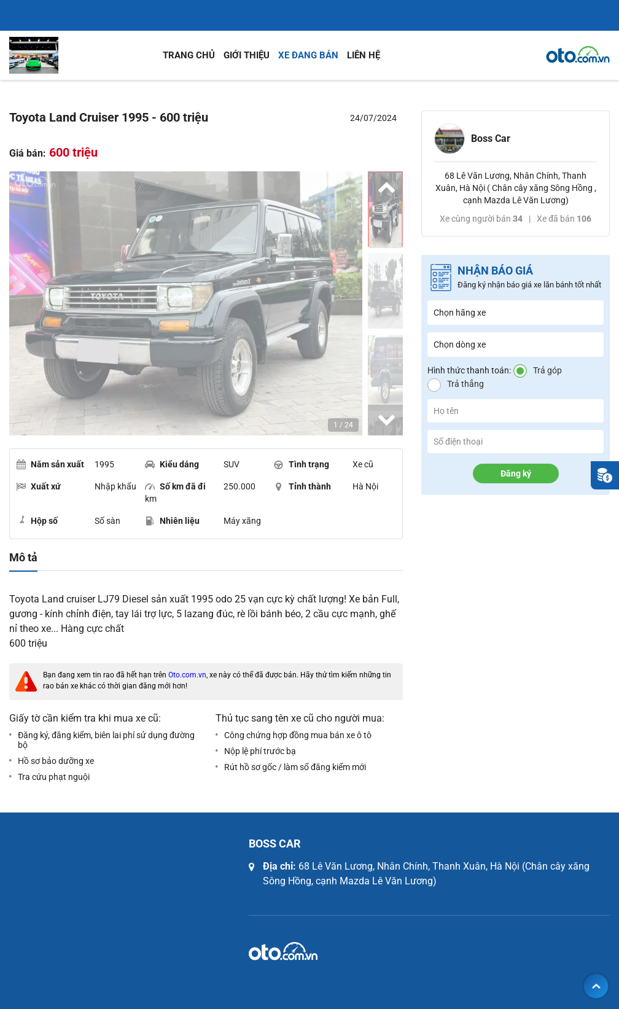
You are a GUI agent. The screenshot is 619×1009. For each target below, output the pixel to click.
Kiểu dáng (172, 464)
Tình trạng (301, 464)
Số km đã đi (175, 486)
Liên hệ (363, 55)
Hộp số (37, 520)
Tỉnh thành (302, 486)
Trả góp (547, 370)
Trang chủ (189, 55)
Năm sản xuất (50, 464)
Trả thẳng (465, 384)
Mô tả (23, 557)
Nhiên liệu (172, 521)
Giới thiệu (247, 55)
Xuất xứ (38, 486)
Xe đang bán (308, 55)
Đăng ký (515, 473)
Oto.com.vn (187, 675)
